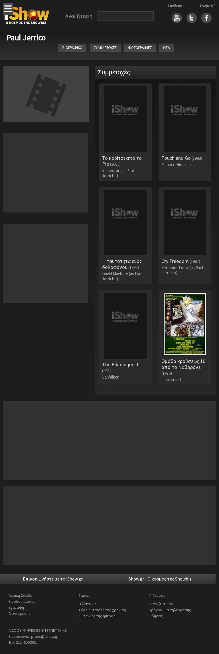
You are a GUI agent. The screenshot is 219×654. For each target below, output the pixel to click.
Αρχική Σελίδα (21, 595)
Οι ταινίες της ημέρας (97, 615)
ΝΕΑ (166, 47)
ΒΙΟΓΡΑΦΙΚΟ (72, 47)
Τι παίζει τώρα (161, 603)
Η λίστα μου (89, 603)
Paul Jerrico (26, 37)
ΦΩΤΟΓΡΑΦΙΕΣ (140, 47)
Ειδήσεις (156, 615)
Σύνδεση (175, 5)
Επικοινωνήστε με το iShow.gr (53, 579)
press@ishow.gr (45, 636)
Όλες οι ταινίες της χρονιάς (102, 609)
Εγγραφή (208, 5)
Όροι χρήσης (20, 613)
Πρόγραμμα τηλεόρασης (170, 609)
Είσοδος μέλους (22, 601)
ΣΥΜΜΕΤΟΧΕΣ (105, 47)
